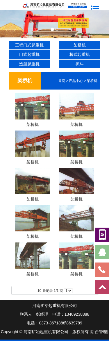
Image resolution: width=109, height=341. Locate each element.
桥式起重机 (79, 54)
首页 (61, 81)
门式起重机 (29, 54)
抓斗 (80, 64)
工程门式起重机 (29, 45)
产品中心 (76, 81)
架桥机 (80, 45)
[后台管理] (99, 331)
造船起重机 (29, 64)
